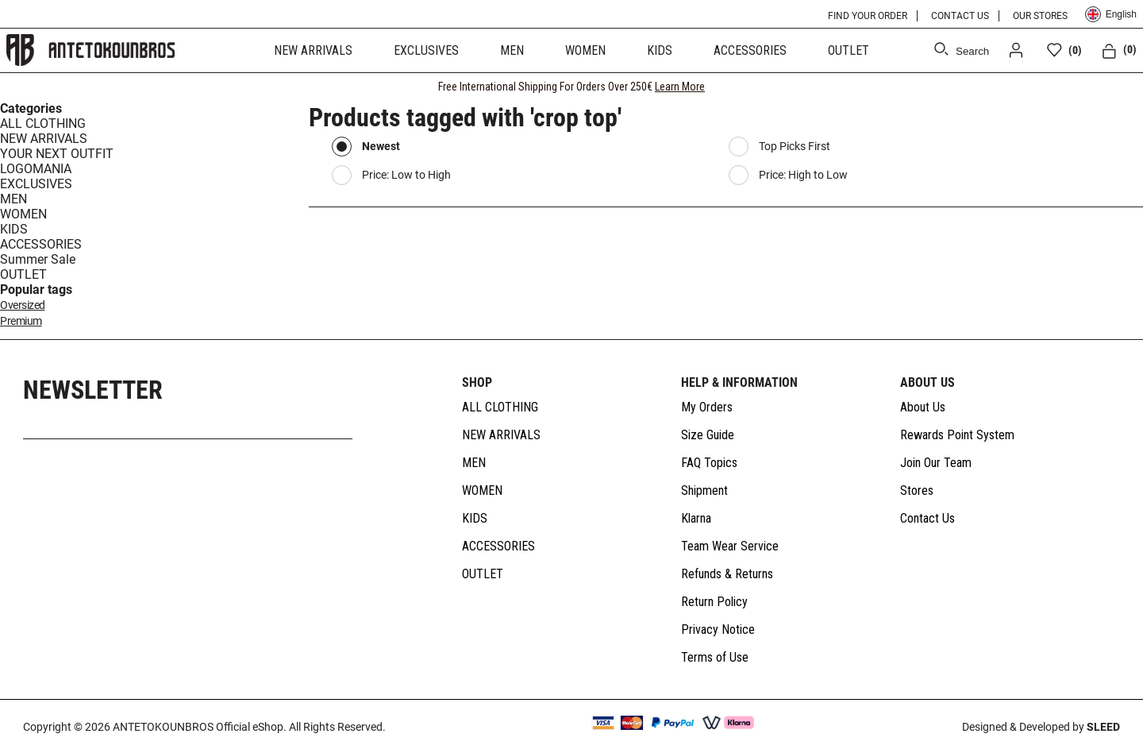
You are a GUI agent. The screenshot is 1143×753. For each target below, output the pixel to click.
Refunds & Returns (727, 573)
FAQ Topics (709, 462)
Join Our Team (936, 462)
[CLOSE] (1116, 86)
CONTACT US (960, 15)
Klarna (696, 518)
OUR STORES (1040, 15)
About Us (922, 407)
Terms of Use (715, 657)
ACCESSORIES (750, 50)
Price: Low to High (406, 174)
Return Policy (714, 601)
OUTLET (848, 50)
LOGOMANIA (35, 168)
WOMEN (585, 50)
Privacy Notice (718, 629)
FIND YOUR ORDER (867, 15)
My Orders (707, 407)
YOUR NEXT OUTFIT (57, 153)
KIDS (659, 50)
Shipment (704, 490)
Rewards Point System (957, 434)
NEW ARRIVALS (313, 50)
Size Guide (707, 434)
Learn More (680, 86)
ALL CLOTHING (43, 123)
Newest (381, 146)
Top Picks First (794, 146)
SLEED (1103, 726)
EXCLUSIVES (426, 50)
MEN (512, 50)
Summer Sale (37, 259)
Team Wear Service (730, 546)
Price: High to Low (803, 174)
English (1111, 14)
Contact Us (927, 518)
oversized (22, 305)
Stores (916, 490)
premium (21, 321)
